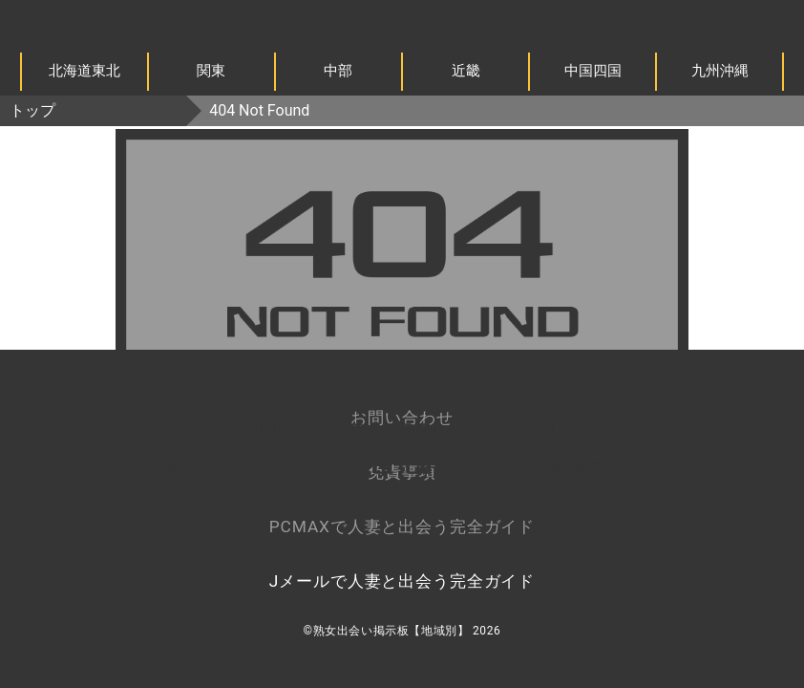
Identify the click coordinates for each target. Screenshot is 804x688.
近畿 (466, 70)
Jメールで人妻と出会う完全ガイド (402, 581)
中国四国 (593, 70)
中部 (338, 70)
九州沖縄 (720, 70)
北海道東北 (84, 70)
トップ (32, 110)
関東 (211, 70)
